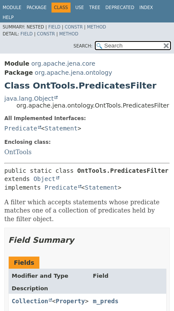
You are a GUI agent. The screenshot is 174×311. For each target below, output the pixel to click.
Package (36, 7)
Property (70, 301)
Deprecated (120, 7)
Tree (94, 7)
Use (79, 7)
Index (146, 7)
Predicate (20, 128)
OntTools (18, 152)
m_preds (106, 301)
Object (44, 178)
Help (8, 17)
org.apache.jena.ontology (73, 72)
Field (54, 27)
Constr (73, 27)
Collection (30, 301)
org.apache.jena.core (63, 63)
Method (96, 27)
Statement (61, 128)
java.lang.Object (29, 98)
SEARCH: (83, 46)
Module (12, 7)
